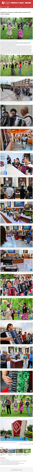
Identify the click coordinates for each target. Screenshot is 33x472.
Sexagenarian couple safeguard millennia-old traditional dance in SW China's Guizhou (19, 454)
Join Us (18, 469)
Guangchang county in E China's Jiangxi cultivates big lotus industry (26, 454)
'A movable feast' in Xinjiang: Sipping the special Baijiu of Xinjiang (9, 462)
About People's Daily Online (14, 469)
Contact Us (20, 469)
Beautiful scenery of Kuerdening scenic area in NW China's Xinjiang (11, 454)
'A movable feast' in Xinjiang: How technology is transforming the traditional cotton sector (12, 463)
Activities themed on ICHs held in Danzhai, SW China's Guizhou (4, 454)
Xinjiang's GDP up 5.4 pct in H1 (4, 459)
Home (1, 9)
